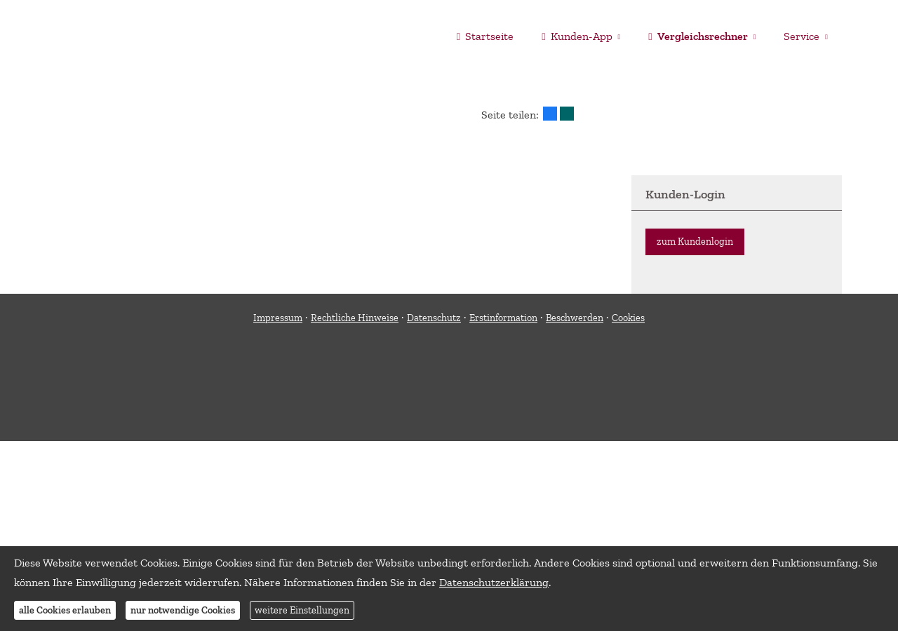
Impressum (277, 318)
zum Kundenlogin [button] (695, 241)
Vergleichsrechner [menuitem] (697, 36)
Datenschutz (434, 318)
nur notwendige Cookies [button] (182, 610)
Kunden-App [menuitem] (577, 36)
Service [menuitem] (801, 36)
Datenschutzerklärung (494, 582)
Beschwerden (574, 318)
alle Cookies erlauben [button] (65, 610)
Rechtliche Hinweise (354, 318)
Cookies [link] (628, 318)
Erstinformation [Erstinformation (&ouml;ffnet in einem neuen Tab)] (503, 318)
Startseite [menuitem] (485, 36)
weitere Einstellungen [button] (302, 610)
